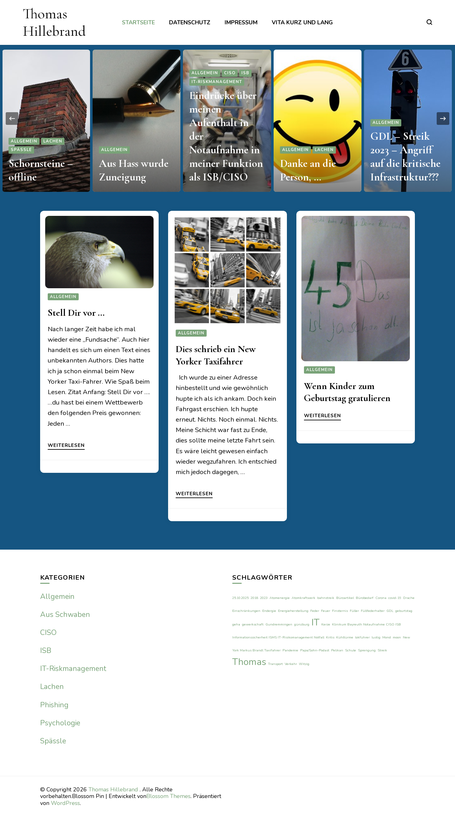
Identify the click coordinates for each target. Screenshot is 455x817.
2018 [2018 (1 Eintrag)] (254, 597)
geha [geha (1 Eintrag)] (236, 624)
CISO (229, 73)
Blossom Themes (168, 796)
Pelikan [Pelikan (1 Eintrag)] (337, 650)
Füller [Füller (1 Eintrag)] (354, 610)
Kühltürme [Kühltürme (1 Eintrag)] (344, 637)
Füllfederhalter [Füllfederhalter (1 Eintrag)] (373, 610)
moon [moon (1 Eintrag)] (397, 637)
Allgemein (24, 141)
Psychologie (60, 723)
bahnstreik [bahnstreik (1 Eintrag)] (325, 597)
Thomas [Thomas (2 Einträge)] (249, 661)
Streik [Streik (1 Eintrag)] (382, 650)
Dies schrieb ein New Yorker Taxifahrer (216, 355)
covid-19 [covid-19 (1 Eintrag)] (394, 597)
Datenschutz (189, 22)
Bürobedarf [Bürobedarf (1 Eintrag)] (364, 597)
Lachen (52, 141)
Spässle (21, 150)
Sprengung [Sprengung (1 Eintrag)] (367, 650)
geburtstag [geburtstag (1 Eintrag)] (403, 610)
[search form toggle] (429, 22)
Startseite (138, 22)
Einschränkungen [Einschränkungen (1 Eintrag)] (246, 610)
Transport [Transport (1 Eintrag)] (275, 664)
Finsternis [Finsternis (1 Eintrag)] (340, 610)
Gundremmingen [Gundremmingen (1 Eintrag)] (278, 624)
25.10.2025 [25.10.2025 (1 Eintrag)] (240, 597)
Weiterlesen (66, 445)
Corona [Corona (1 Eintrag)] (380, 597)
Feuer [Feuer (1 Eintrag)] (325, 610)
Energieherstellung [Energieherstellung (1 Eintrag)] (293, 610)
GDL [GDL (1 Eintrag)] (389, 610)
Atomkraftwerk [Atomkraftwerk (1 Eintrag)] (303, 597)
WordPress (65, 803)
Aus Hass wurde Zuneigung (133, 170)
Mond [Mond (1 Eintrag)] (386, 637)
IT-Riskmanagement (216, 82)
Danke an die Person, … (308, 170)
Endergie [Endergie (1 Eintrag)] (269, 610)
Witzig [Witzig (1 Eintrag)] (304, 664)
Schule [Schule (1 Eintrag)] (350, 650)
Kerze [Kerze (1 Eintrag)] (325, 624)
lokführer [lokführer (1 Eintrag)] (362, 637)
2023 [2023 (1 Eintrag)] (264, 597)
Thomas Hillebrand (54, 22)
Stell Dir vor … (76, 313)
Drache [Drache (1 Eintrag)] (409, 597)
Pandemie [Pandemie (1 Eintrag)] (290, 650)
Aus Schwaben (65, 614)
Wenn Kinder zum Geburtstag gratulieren (347, 392)
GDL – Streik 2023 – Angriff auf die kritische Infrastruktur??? (405, 157)
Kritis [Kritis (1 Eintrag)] (330, 637)
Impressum (241, 22)
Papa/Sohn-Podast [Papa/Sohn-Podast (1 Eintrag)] (314, 650)
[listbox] (227, 118)
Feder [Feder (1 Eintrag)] (314, 610)
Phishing (54, 705)
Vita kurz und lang (302, 22)
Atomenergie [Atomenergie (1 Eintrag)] (280, 597)
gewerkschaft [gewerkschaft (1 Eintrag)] (253, 624)
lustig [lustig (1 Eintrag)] (376, 637)
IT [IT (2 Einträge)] (315, 622)
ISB (245, 73)
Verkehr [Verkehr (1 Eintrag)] (291, 664)
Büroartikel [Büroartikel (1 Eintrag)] (345, 597)
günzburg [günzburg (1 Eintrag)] (301, 624)
